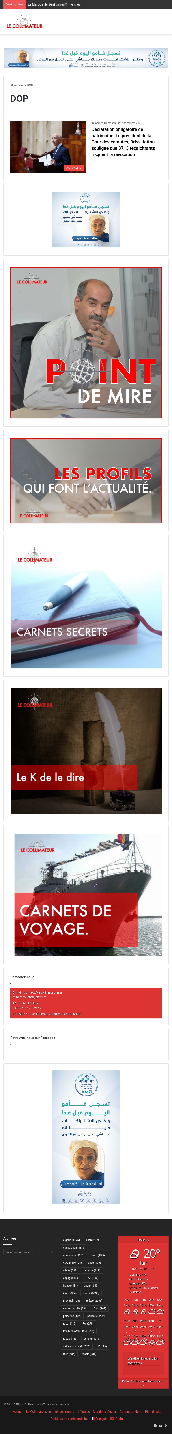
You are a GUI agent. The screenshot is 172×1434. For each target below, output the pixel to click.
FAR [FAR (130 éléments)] (92, 1278)
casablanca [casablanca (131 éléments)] (73, 1247)
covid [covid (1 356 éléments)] (98, 1255)
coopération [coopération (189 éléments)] (73, 1255)
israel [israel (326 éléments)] (70, 1293)
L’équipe (84, 1411)
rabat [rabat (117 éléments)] (69, 1323)
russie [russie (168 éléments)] (70, 1338)
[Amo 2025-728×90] (86, 58)
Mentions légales (105, 1411)
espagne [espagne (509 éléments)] (71, 1278)
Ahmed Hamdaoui (105, 123)
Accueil (17, 85)
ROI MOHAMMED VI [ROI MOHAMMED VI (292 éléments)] (78, 1331)
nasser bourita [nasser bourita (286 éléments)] (75, 1308)
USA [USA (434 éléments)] (69, 1354)
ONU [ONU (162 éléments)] (100, 1308)
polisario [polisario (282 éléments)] (96, 1316)
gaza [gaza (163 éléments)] (90, 1285)
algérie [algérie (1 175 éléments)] (71, 1240)
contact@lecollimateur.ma (43, 992)
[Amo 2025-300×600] (86, 1203)
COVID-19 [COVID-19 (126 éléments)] (72, 1262)
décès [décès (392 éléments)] (70, 1270)
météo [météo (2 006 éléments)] (94, 1300)
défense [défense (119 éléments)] (92, 1270)
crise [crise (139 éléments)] (94, 1262)
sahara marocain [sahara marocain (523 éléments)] (76, 1346)
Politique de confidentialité (69, 1419)
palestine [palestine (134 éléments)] (72, 1316)
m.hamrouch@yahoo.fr (29, 997)
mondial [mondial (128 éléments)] (71, 1300)
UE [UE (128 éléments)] (102, 1346)
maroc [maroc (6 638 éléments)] (91, 1293)
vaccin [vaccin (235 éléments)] (89, 1354)
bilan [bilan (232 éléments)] (92, 1240)
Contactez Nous (131, 1411)
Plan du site (153, 1411)
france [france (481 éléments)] (70, 1285)
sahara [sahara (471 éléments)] (91, 1338)
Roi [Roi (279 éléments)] (88, 1323)
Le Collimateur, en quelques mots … (50, 1411)
